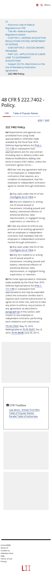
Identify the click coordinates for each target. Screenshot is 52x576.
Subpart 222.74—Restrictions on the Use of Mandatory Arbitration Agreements (25, 67)
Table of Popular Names (25, 113)
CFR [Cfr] (7, 113)
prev (40, 120)
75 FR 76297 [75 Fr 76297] (29, 329)
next (47, 120)
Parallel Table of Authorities (23, 416)
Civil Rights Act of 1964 (21, 197)
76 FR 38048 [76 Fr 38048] (17, 332)
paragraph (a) (12, 311)
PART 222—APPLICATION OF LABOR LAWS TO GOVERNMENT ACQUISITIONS (25, 57)
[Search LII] (42, 5)
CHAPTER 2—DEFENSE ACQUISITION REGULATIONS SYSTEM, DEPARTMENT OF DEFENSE (25, 41)
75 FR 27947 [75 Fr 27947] (12, 326)
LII (6, 21)
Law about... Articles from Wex (24, 409)
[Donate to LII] (37, 5)
